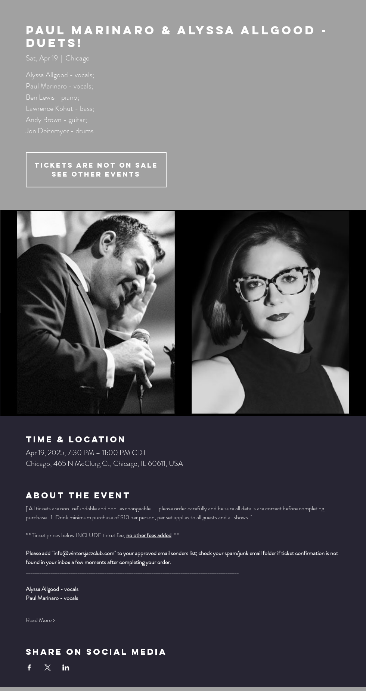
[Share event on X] (47, 667)
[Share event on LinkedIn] (65, 667)
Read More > (40, 620)
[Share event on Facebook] (29, 667)
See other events (96, 174)
